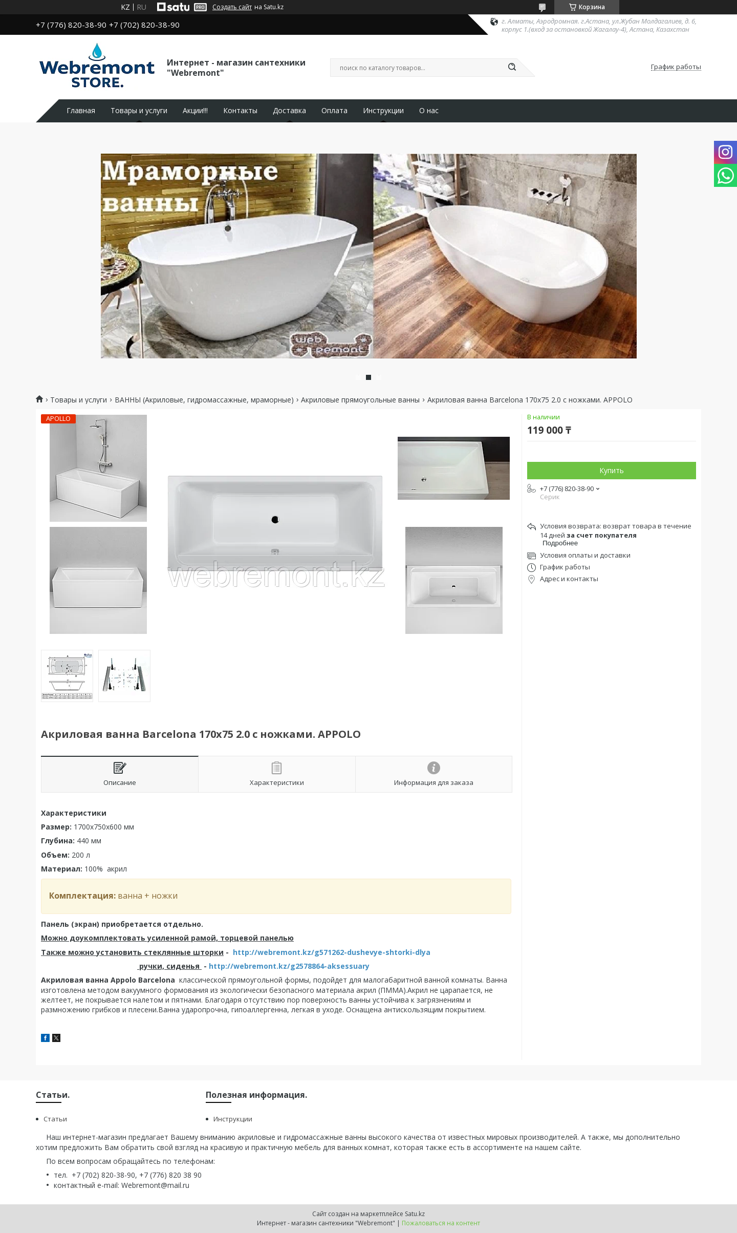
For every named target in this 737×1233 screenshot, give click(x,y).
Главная (81, 110)
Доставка (289, 110)
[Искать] (512, 67)
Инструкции (383, 110)
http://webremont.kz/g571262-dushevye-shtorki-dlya (331, 952)
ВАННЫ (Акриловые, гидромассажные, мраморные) (204, 400)
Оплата (334, 110)
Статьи (55, 1118)
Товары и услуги (139, 110)
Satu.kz (415, 1213)
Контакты (240, 110)
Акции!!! (195, 110)
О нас (429, 110)
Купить (611, 470)
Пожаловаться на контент (441, 1223)
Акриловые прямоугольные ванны (360, 400)
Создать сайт (232, 7)
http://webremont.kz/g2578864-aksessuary (289, 966)
